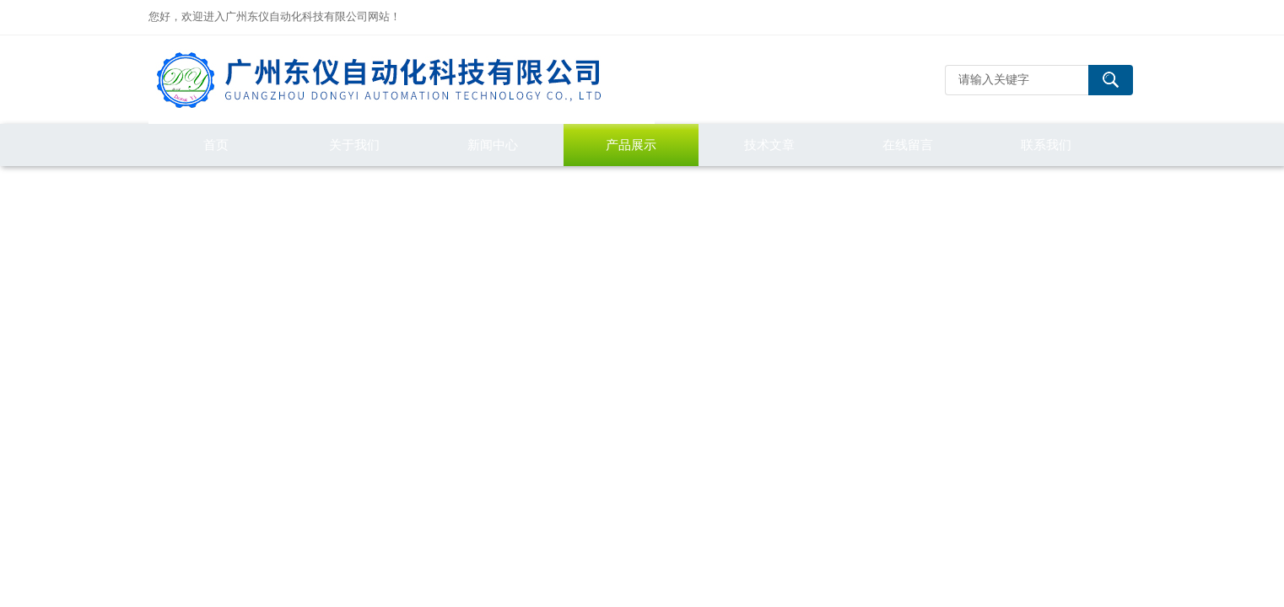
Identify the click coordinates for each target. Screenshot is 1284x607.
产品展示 (631, 144)
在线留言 (907, 144)
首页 (216, 144)
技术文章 (769, 144)
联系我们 (1046, 144)
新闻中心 (492, 144)
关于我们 (354, 144)
